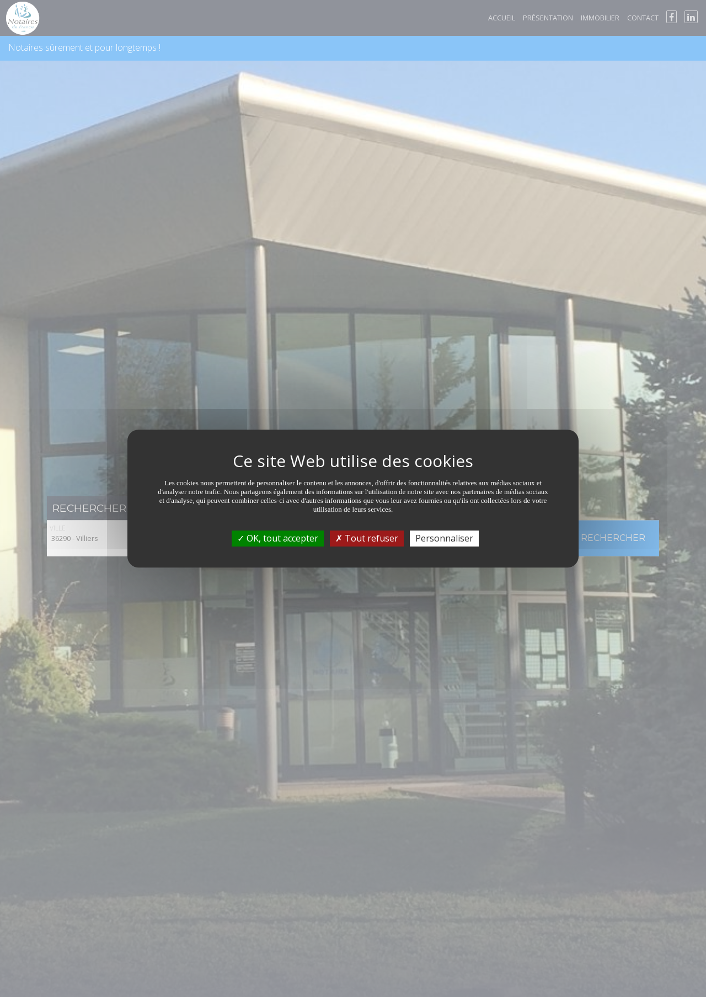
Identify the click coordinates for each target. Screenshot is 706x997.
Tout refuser (366, 538)
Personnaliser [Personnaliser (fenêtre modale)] (444, 538)
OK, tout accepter (277, 538)
